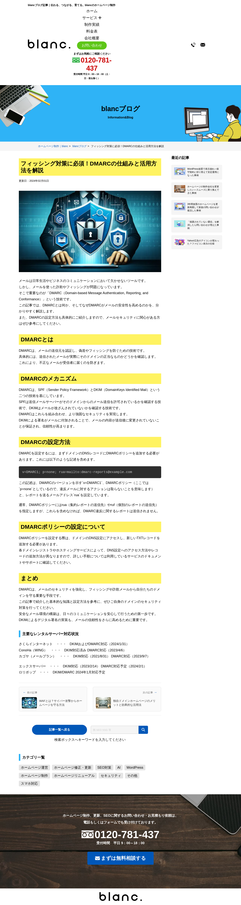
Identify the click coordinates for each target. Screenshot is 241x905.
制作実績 (91, 24)
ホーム (92, 11)
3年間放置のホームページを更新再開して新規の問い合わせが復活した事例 (203, 208)
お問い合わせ (92, 45)
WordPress (135, 767)
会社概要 (91, 38)
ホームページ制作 (34, 776)
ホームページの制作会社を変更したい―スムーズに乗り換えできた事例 (203, 190)
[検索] (144, 730)
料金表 (92, 31)
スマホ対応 (29, 783)
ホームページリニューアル (74, 776)
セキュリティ (111, 776)
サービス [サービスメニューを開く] (92, 18)
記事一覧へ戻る (59, 729)
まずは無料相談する (120, 859)
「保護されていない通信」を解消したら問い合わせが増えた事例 (203, 226)
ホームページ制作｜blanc (53, 146)
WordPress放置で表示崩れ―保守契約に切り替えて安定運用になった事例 (203, 172)
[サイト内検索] (115, 730)
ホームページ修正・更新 (72, 767)
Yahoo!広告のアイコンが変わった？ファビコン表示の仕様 (203, 243)
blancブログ (79, 146)
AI (118, 767)
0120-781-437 (127, 834)
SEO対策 (104, 767)
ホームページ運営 (34, 767)
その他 (132, 776)
